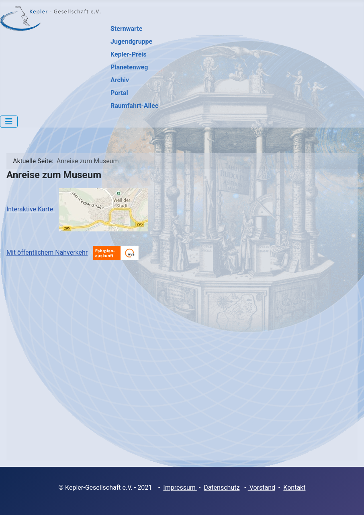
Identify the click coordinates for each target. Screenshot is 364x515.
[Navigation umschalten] (9, 122)
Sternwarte (126, 28)
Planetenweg (129, 67)
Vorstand (261, 487)
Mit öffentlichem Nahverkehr (47, 252)
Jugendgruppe (131, 41)
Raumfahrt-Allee (134, 105)
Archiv (119, 80)
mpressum (181, 487)
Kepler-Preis (128, 54)
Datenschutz (221, 487)
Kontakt (294, 487)
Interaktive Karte (77, 209)
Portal (119, 93)
